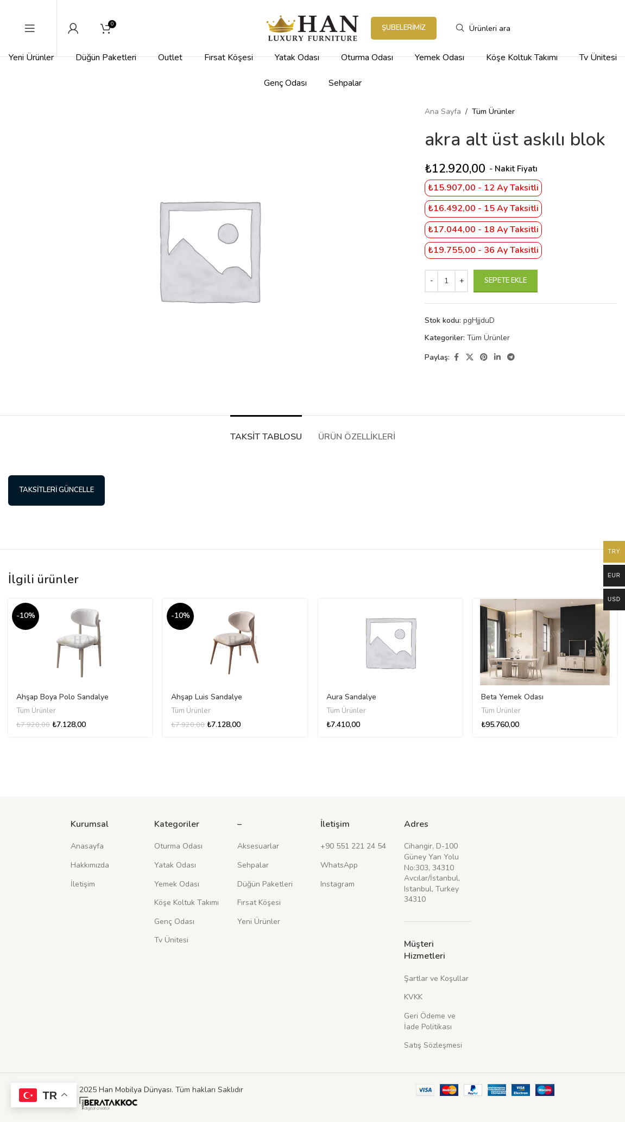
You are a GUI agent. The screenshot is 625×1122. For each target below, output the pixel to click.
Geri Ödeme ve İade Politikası (430, 1021)
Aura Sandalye (351, 697)
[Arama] (526, 28)
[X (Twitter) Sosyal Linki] (470, 357)
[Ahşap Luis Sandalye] (235, 642)
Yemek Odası (176, 884)
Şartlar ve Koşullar (436, 978)
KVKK (413, 997)
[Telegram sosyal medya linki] (511, 357)
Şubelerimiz (404, 28)
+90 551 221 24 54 (353, 846)
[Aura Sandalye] (390, 642)
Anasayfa (87, 846)
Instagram (337, 884)
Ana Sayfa (443, 111)
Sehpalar (253, 865)
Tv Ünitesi (171, 940)
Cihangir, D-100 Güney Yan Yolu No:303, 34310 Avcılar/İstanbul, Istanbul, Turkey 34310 (432, 872)
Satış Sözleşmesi (433, 1045)
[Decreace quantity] (431, 281)
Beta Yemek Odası (512, 697)
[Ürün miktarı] (446, 281)
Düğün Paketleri (265, 884)
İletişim (83, 884)
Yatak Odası (175, 865)
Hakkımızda (90, 865)
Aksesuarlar (258, 846)
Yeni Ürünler (258, 921)
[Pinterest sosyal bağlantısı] (484, 357)
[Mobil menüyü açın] (30, 28)
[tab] (266, 431)
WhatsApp (339, 865)
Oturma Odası (178, 846)
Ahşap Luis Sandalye (206, 697)
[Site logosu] (312, 27)
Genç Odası (174, 921)
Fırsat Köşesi (259, 902)
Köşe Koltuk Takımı (186, 902)
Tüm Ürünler (493, 111)
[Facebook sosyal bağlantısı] (456, 357)
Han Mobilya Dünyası (135, 1090)
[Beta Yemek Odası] (545, 642)
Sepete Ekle (505, 280)
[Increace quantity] (461, 281)
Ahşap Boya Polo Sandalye (62, 697)
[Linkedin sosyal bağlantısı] (497, 357)
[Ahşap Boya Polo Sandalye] (80, 642)
